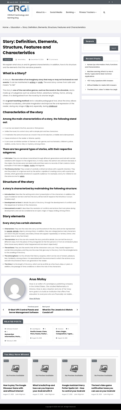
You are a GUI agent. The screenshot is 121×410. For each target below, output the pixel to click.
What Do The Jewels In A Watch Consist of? (57, 311)
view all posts (34, 299)
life (27, 106)
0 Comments (53, 60)
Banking (70, 12)
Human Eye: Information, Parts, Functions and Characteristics (12, 335)
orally (40, 82)
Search (90, 41)
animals (16, 231)
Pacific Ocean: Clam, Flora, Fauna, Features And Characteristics (39, 333)
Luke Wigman (36, 329)
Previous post (33, 307)
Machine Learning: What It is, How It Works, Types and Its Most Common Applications (99, 74)
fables (26, 166)
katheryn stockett (12, 329)
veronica (60, 329)
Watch (6, 361)
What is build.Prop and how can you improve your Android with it (44, 388)
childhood (53, 106)
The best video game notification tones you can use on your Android (103, 388)
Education (8, 60)
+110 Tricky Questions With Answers (100, 81)
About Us (41, 12)
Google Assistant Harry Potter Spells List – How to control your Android (73, 388)
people (9, 231)
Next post (46, 307)
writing (32, 82)
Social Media (56, 12)
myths (32, 166)
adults (22, 176)
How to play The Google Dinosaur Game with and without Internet (14, 388)
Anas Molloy (22, 60)
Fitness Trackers (87, 12)
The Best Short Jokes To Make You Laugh (102, 90)
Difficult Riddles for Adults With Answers (101, 85)
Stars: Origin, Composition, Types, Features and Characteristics (64, 333)
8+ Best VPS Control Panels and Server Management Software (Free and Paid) (23, 311)
